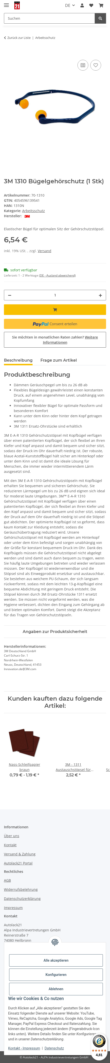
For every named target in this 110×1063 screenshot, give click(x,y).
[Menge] (55, 295)
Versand (44, 250)
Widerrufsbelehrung (21, 889)
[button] (82, 5)
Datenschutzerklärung (22, 898)
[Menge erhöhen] (100, 295)
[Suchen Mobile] (49, 18)
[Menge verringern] (9, 295)
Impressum (13, 907)
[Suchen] (100, 18)
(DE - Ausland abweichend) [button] (57, 275)
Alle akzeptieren (55, 960)
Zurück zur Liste (19, 37)
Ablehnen (56, 989)
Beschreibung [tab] (18, 360)
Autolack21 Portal (18, 863)
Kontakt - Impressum (24, 1048)
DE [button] (67, 5)
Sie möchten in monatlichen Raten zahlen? (55, 340)
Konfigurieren (55, 975)
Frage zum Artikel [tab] (58, 360)
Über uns (11, 835)
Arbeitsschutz (33, 210)
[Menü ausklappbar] (6, 3)
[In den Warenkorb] (8, 53)
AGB (7, 880)
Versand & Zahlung (20, 854)
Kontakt (10, 845)
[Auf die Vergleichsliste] (82, 65)
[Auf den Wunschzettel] (95, 65)
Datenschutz (54, 1048)
